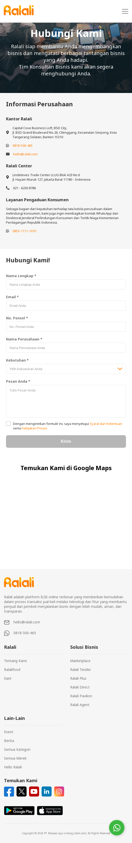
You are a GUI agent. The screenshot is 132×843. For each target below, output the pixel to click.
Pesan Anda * (18, 381)
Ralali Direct (80, 687)
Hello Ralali (13, 767)
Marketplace (80, 660)
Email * (12, 296)
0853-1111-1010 (24, 231)
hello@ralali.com (25, 154)
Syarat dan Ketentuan (105, 423)
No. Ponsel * (17, 318)
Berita (9, 740)
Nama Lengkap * (21, 275)
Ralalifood (12, 669)
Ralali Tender (80, 669)
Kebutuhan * (17, 360)
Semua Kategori (17, 749)
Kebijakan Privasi (34, 428)
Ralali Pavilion (81, 695)
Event (8, 731)
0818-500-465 (23, 145)
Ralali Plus (78, 678)
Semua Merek (15, 758)
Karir (8, 678)
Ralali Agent (79, 704)
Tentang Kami (15, 660)
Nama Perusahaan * (24, 339)
